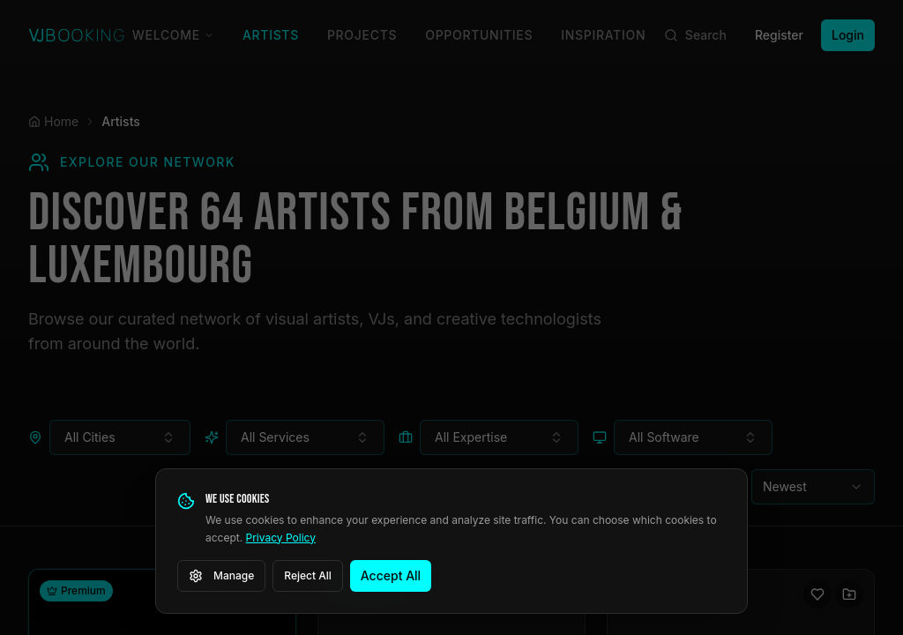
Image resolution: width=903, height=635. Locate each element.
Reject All (308, 575)
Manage (221, 576)
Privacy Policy (281, 537)
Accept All (391, 575)
